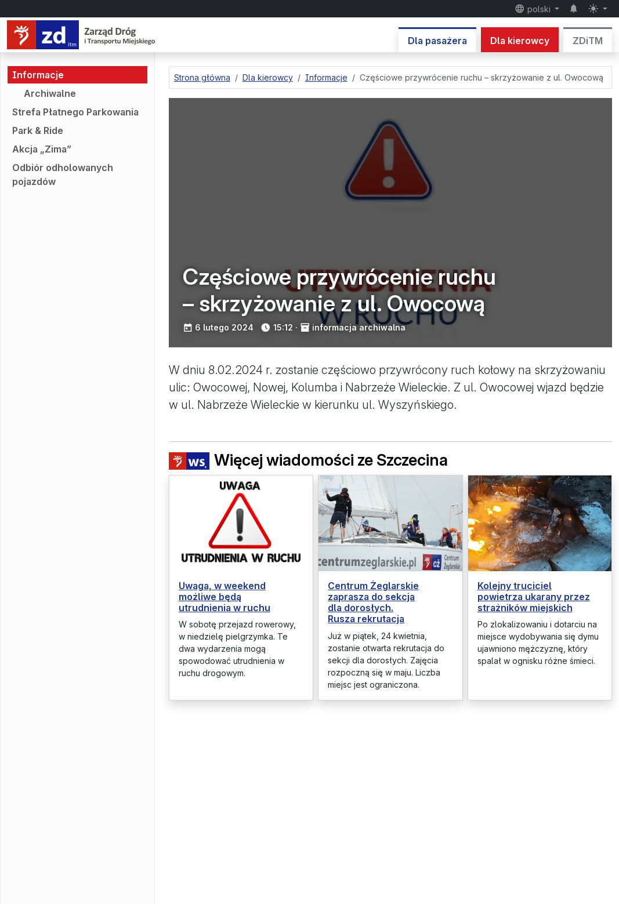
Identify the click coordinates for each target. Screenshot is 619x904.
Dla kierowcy (519, 40)
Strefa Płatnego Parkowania (75, 112)
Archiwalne (50, 93)
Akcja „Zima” (41, 149)
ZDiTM (588, 40)
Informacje (38, 75)
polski (534, 8)
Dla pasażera (437, 40)
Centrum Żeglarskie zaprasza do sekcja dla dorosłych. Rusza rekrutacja (373, 602)
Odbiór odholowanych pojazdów (62, 174)
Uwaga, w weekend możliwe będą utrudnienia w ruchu (224, 596)
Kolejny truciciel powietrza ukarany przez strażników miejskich (533, 596)
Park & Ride (37, 130)
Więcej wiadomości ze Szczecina (308, 460)
